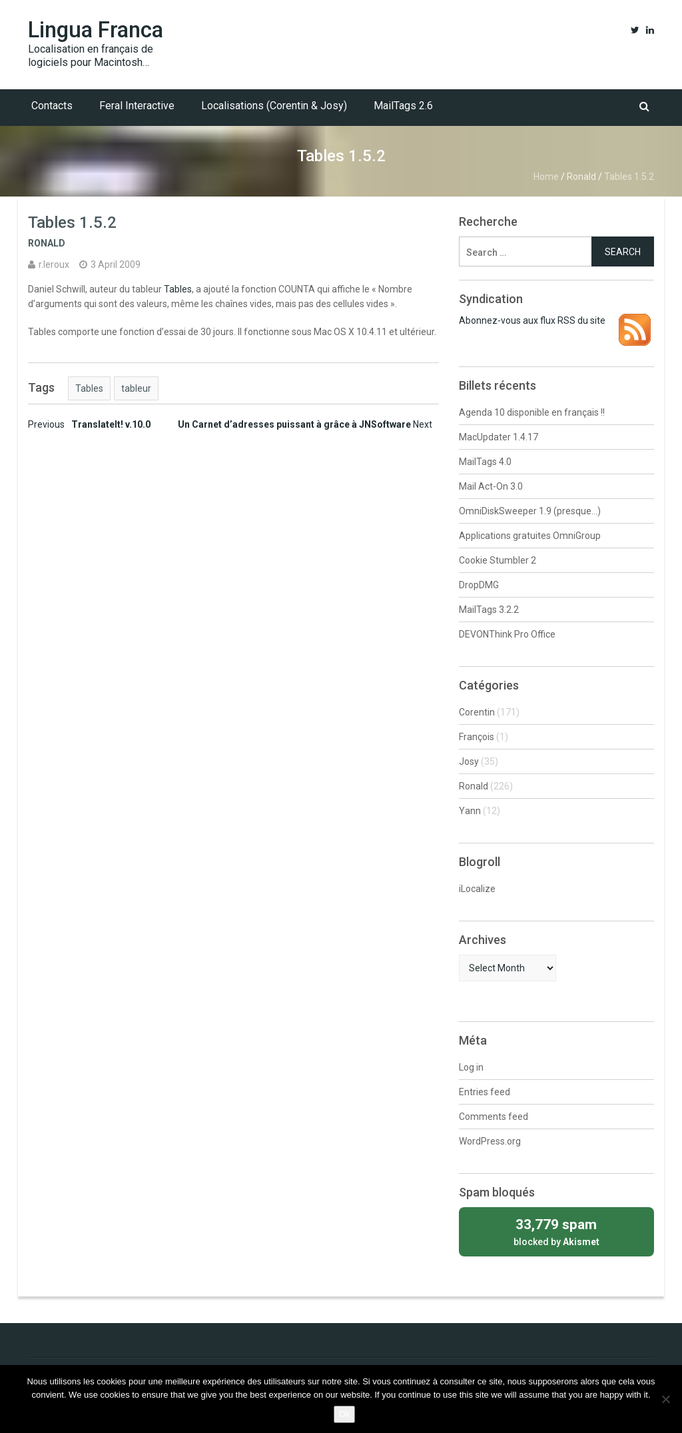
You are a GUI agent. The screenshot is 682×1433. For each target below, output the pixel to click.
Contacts (52, 105)
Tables (178, 289)
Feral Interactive (136, 105)
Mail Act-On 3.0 (491, 486)
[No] (665, 1399)
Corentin (477, 712)
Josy (469, 761)
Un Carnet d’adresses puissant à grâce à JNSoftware (305, 424)
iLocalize (477, 888)
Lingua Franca (95, 30)
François (476, 736)
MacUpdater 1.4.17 (498, 437)
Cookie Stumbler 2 (497, 560)
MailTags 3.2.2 (489, 609)
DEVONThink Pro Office (507, 634)
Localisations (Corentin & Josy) (274, 105)
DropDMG (479, 585)
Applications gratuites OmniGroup (530, 535)
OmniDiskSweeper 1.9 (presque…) (530, 511)
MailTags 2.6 (403, 105)
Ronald (581, 176)
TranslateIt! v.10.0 (89, 424)
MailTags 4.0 (485, 461)
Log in (471, 1067)
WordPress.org (490, 1141)
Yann (470, 810)
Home (546, 176)
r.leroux (54, 264)
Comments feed (493, 1116)
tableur (136, 388)
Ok (344, 1414)
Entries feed (484, 1092)
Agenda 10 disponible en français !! (532, 412)
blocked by (556, 1230)
